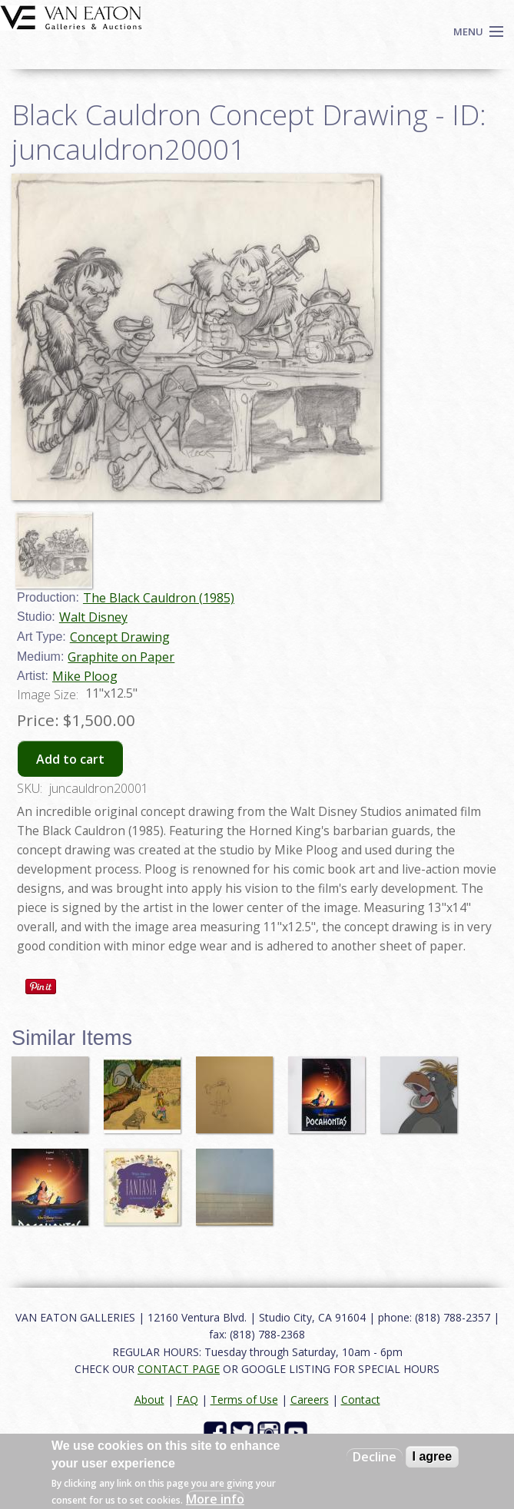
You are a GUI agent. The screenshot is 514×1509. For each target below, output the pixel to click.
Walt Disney (93, 617)
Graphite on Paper (121, 656)
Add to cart (70, 759)
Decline (374, 1456)
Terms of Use (244, 1399)
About (149, 1399)
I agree (433, 1456)
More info (215, 1499)
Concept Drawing (120, 636)
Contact (360, 1399)
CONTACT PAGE (179, 1368)
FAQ (187, 1399)
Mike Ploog (85, 676)
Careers (309, 1399)
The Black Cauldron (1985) (158, 597)
